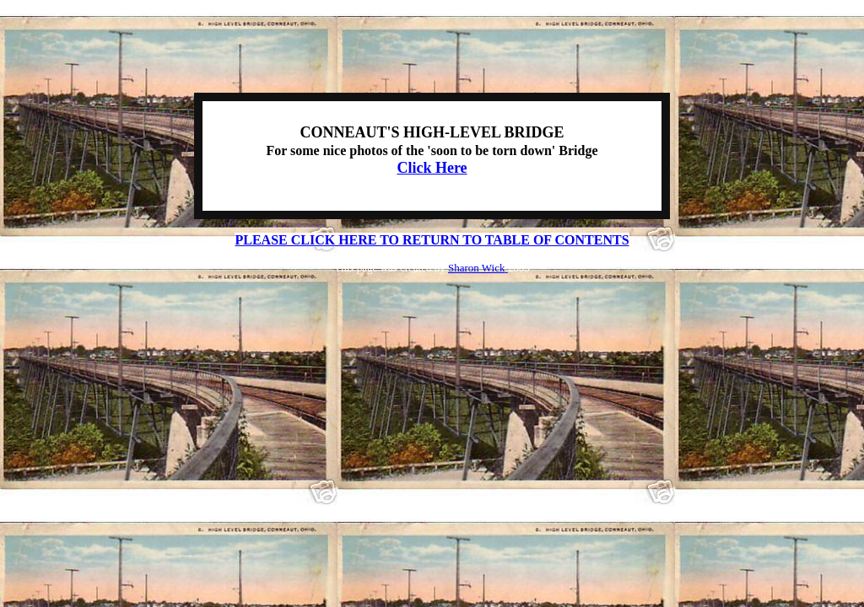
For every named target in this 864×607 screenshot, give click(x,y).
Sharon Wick (478, 267)
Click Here (432, 167)
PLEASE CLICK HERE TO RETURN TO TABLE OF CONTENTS (432, 240)
